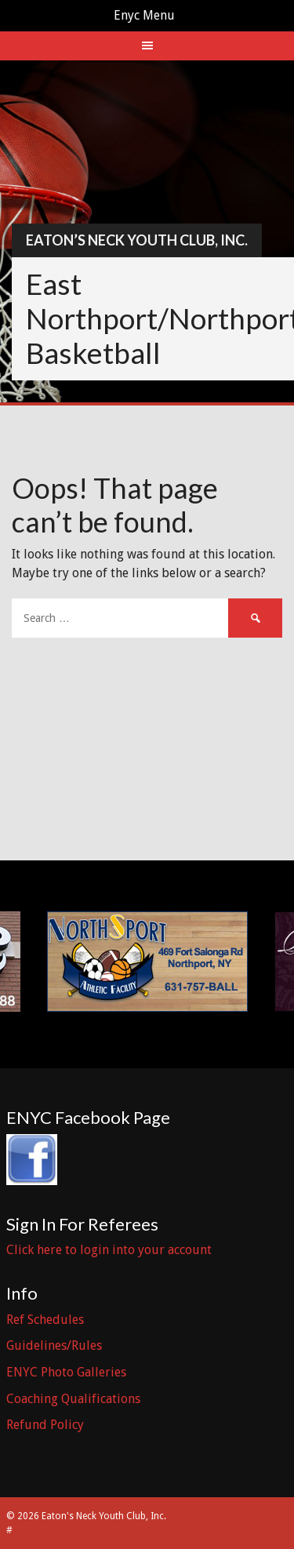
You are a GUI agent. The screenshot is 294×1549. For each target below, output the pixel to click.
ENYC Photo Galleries (66, 1372)
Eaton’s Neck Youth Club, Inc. (137, 240)
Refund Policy (45, 1424)
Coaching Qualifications (73, 1398)
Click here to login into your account (109, 1249)
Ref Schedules (45, 1319)
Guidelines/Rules (54, 1345)
